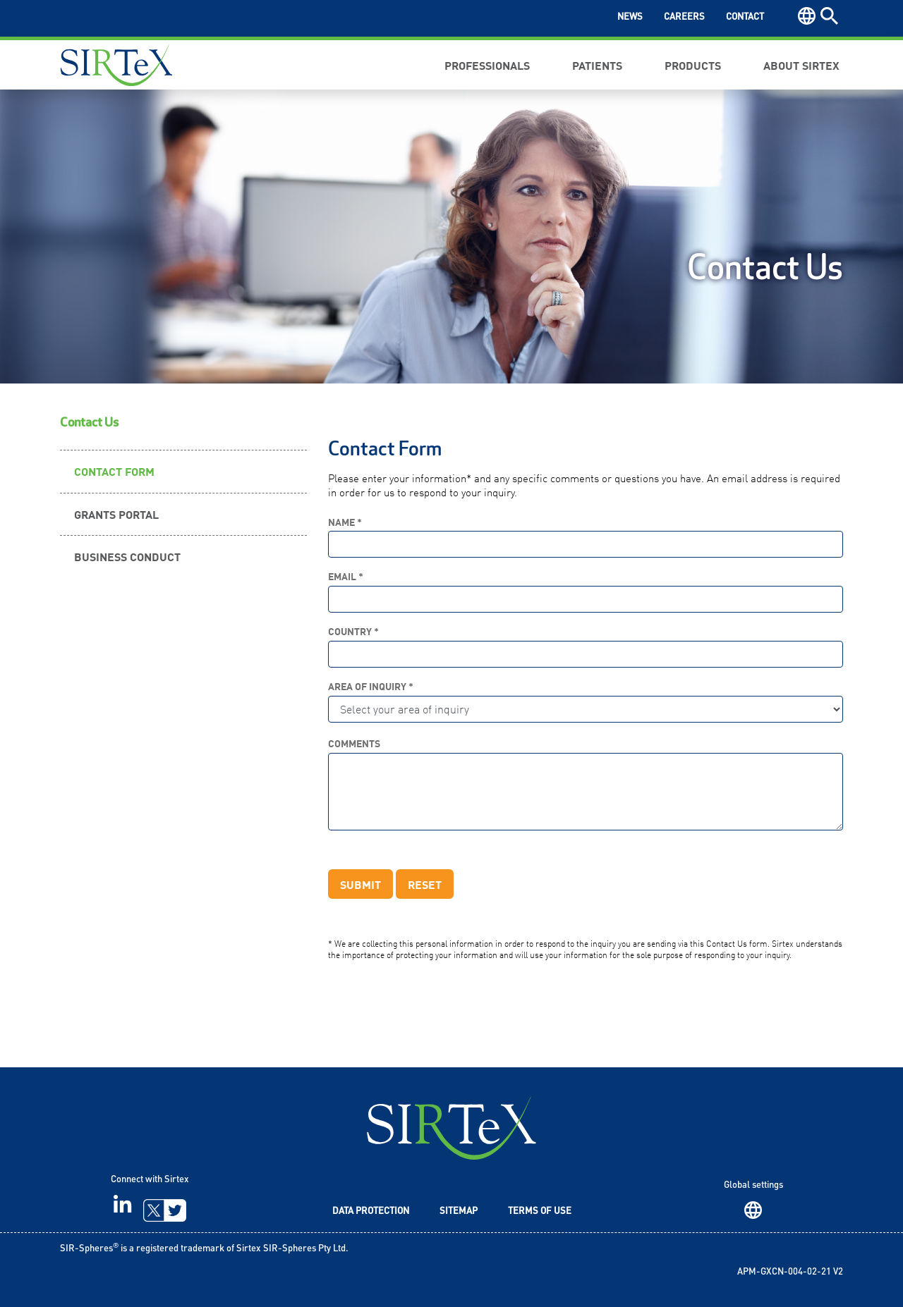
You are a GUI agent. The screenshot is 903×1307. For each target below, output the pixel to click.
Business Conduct (127, 556)
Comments (354, 743)
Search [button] (829, 16)
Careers (684, 17)
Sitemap (459, 1211)
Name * (345, 522)
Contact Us (89, 422)
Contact (745, 17)
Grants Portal (116, 513)
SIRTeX (451, 1128)
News (630, 17)
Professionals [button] (487, 64)
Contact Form (114, 470)
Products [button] (693, 64)
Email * (345, 576)
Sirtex (116, 65)
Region (753, 1210)
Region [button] (807, 16)
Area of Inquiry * (370, 686)
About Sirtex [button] (801, 64)
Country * (353, 631)
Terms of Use (539, 1211)
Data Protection (370, 1211)
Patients (597, 64)
